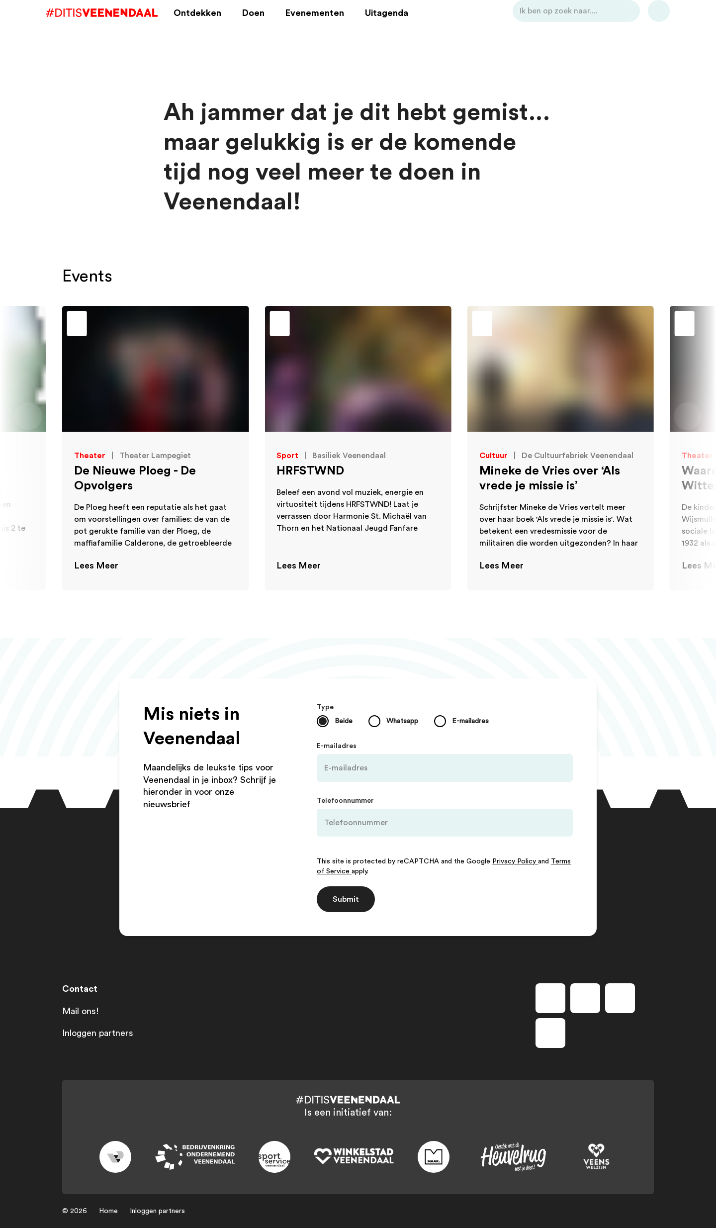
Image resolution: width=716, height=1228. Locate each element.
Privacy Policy (515, 861)
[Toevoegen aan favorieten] (27, 325)
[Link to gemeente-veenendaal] (115, 1157)
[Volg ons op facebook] (550, 998)
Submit (346, 899)
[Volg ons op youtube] (620, 998)
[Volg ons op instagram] (585, 998)
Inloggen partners (97, 1033)
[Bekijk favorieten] (643, 26)
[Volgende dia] (688, 416)
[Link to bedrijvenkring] (195, 1157)
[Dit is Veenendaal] (118, 26)
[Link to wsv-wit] (354, 1157)
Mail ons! (80, 1011)
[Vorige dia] (28, 416)
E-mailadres (337, 746)
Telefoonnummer (345, 800)
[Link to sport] (274, 1157)
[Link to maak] (433, 1157)
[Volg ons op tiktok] (550, 1033)
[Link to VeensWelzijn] (597, 1157)
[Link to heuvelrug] (513, 1157)
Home (108, 1211)
